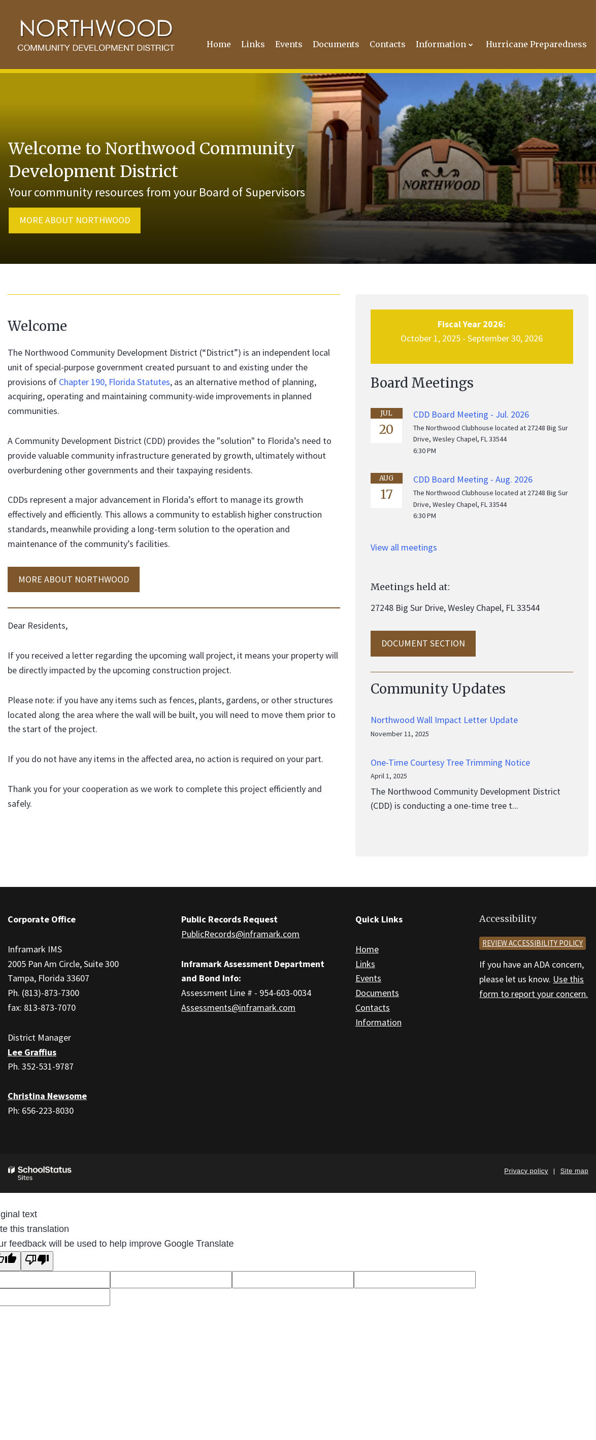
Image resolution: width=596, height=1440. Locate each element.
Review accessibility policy (532, 943)
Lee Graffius (32, 1052)
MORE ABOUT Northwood (73, 579)
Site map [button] (574, 1171)
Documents (377, 993)
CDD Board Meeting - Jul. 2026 (471, 414)
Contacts (372, 1007)
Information (378, 1022)
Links (365, 964)
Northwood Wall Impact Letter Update (444, 720)
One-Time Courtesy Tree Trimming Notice (450, 762)
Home (367, 949)
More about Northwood (74, 220)
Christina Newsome (47, 1096)
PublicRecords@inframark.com (240, 934)
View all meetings (404, 547)
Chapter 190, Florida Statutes (114, 382)
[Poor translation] (37, 1261)
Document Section (423, 643)
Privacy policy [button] (526, 1171)
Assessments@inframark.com (238, 1007)
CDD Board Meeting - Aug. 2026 (473, 479)
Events (368, 978)
